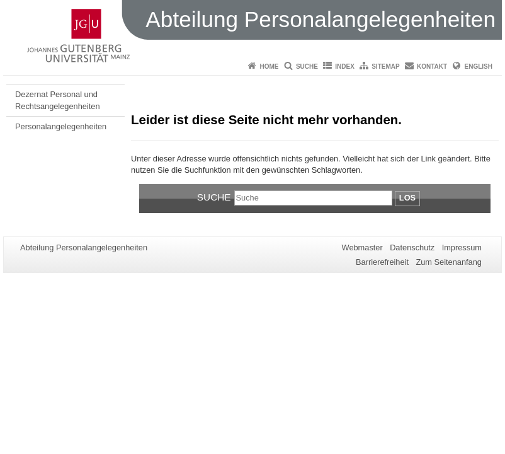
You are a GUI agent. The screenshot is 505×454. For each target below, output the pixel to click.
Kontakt (432, 66)
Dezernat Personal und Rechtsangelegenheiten (57, 100)
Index (345, 66)
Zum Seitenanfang (449, 262)
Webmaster (362, 247)
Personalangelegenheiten (60, 126)
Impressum (462, 247)
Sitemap (385, 66)
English (478, 66)
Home (269, 66)
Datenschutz (412, 247)
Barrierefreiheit (382, 262)
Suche (307, 66)
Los (407, 197)
